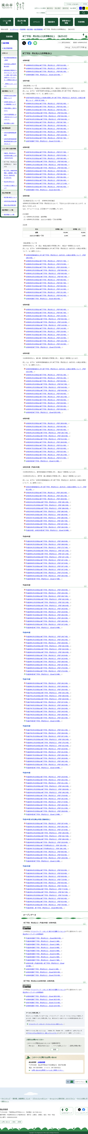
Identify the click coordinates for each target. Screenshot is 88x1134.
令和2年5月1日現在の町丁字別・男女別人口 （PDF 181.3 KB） (47, 455)
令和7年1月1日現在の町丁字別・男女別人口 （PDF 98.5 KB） (47, 158)
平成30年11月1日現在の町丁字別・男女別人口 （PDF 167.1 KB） (48, 554)
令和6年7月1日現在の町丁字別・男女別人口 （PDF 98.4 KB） (47, 177)
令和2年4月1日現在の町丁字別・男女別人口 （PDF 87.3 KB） (47, 458)
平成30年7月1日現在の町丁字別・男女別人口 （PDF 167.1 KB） (48, 566)
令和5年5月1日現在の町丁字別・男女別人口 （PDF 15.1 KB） (47, 292)
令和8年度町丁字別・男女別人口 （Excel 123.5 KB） (44, 74)
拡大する (65, 8)
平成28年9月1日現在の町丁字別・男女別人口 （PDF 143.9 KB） (48, 655)
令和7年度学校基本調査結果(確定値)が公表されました (10, 141)
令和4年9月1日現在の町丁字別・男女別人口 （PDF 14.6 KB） (47, 328)
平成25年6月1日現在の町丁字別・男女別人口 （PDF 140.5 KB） (48, 805)
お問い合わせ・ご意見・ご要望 (11, 1122)
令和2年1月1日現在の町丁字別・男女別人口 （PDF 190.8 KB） (47, 499)
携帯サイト (5, 1101)
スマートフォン (80, 1082)
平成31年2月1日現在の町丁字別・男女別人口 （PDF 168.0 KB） (48, 544)
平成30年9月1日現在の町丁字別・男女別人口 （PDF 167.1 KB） (48, 560)
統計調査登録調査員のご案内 (10, 59)
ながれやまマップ (67, 1113)
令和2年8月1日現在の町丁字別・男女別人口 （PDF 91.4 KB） (47, 445)
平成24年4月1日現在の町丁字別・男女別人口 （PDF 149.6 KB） (48, 858)
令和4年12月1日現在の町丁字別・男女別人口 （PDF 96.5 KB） (47, 319)
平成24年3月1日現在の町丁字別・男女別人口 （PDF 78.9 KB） (47, 905)
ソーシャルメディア (81, 1113)
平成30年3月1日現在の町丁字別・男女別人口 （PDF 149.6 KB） (48, 590)
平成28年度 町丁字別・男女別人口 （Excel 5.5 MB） (44, 674)
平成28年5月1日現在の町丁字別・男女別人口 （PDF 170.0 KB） (48, 668)
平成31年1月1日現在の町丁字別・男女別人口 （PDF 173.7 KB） (48, 547)
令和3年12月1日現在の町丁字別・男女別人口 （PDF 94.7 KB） (47, 384)
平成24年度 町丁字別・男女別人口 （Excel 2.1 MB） (44, 861)
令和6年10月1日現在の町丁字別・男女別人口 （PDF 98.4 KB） (47, 168)
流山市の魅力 (21, 22)
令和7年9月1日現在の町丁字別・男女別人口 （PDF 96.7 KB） (47, 122)
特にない (32, 1046)
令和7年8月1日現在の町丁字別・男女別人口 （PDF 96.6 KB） (47, 125)
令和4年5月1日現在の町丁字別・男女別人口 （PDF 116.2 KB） (47, 341)
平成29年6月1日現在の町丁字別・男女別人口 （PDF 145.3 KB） (48, 618)
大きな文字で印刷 (78, 47)
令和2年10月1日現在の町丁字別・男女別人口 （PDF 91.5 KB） (47, 439)
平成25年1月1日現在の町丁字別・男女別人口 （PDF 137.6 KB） (48, 830)
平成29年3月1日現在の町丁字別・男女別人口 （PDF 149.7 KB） (48, 636)
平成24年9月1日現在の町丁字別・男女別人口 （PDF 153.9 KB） (48, 842)
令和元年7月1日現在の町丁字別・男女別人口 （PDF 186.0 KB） (48, 518)
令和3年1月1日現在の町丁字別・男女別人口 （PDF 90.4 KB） (47, 429)
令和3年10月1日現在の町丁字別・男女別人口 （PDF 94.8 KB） (47, 390)
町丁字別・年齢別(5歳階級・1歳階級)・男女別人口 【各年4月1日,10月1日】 (10, 174)
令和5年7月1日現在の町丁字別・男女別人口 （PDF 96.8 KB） (47, 286)
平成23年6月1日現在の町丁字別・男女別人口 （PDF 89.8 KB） (47, 876)
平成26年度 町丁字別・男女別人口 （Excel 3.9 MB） (44, 768)
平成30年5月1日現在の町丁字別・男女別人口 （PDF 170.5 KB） (48, 573)
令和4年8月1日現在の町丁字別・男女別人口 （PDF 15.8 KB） (47, 331)
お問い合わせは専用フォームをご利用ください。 (48, 1070)
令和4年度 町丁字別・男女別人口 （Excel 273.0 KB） (44, 347)
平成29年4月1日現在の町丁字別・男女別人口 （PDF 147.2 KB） (48, 624)
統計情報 (30, 29)
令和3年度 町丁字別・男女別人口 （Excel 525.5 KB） (44, 412)
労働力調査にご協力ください (10, 109)
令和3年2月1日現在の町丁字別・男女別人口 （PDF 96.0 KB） (47, 426)
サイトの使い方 (82, 1098)
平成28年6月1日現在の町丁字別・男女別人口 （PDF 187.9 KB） (48, 665)
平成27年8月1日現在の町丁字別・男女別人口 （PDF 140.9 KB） (48, 705)
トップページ (14, 29)
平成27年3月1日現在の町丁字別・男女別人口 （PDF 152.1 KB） (48, 730)
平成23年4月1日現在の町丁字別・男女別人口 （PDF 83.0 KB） (47, 870)
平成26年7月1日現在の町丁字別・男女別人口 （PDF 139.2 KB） (48, 755)
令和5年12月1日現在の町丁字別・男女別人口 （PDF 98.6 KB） (47, 270)
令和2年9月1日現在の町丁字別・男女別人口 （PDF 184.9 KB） (47, 442)
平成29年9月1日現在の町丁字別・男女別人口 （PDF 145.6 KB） (48, 609)
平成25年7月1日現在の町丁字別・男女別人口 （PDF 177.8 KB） (48, 802)
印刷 (66, 47)
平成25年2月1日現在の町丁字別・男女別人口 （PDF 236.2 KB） (48, 826)
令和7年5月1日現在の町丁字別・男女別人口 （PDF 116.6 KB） (47, 135)
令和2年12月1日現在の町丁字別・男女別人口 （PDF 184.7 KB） (48, 433)
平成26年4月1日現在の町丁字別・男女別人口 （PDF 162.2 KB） (48, 764)
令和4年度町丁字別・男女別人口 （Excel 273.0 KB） (44, 975)
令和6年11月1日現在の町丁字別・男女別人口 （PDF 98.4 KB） (47, 164)
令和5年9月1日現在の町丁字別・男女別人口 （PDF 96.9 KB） (47, 280)
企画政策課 (41, 1062)
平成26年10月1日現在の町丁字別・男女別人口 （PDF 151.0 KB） (48, 745)
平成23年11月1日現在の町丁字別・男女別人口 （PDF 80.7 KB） (48, 892)
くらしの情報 (7, 22)
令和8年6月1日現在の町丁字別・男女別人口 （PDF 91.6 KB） (47, 65)
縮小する (49, 8)
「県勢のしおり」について (10, 85)
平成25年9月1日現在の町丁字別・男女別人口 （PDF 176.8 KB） (48, 795)
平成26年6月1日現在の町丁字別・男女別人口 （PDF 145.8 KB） (48, 758)
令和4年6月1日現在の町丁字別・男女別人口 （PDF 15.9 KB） (47, 338)
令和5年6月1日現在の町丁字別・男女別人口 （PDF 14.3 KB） (47, 289)
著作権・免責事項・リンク (21, 1098)
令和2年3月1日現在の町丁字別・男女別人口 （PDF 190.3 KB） (47, 492)
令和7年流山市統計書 (10, 201)
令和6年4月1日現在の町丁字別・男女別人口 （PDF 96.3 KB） (47, 186)
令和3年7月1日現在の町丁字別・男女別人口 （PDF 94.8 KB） (47, 400)
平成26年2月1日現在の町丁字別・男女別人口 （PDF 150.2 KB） (48, 780)
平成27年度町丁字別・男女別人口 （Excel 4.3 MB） (44, 951)
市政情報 (81, 22)
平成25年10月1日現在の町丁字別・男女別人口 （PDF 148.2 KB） (48, 792)
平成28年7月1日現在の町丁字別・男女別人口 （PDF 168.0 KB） (48, 661)
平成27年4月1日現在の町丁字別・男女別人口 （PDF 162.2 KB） (48, 718)
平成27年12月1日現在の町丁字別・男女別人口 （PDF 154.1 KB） (48, 693)
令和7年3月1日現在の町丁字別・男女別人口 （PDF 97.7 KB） (47, 152)
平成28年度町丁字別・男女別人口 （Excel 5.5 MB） (44, 954)
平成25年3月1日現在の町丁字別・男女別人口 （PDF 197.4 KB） (48, 823)
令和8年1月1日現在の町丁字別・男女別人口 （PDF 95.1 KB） (47, 110)
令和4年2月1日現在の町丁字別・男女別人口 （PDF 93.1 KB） (47, 378)
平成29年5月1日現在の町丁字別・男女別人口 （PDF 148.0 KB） (48, 621)
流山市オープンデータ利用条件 (33, 934)
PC (68, 1082)
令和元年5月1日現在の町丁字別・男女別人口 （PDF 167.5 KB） (48, 524)
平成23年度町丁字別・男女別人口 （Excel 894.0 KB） (44, 938)
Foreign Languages (73, 4)
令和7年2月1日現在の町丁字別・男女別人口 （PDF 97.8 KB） (47, 155)
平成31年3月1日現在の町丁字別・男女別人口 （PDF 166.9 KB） (48, 541)
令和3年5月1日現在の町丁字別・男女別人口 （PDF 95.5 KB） (47, 406)
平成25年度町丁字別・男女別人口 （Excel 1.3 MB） (44, 944)
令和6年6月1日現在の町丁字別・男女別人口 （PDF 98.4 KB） (47, 180)
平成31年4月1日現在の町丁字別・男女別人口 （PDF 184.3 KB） (48, 527)
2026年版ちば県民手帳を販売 (10, 65)
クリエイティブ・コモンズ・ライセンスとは (47, 1024)
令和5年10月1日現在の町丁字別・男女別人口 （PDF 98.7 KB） (47, 276)
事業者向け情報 (66, 22)
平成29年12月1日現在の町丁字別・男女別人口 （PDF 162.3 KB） (48, 599)
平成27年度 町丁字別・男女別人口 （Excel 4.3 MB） (44, 721)
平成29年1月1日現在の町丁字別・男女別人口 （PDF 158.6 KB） (48, 643)
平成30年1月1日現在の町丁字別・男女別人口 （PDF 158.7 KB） (48, 596)
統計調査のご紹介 (9, 123)
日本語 (85, 4)
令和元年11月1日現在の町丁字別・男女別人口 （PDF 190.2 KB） (48, 505)
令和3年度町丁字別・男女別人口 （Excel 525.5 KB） (44, 972)
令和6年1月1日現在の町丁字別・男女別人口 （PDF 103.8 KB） (47, 267)
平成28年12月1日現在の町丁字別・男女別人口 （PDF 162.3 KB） (48, 646)
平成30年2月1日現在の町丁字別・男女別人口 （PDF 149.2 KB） (48, 593)
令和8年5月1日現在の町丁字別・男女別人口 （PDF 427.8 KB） (47, 68)
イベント (36, 22)
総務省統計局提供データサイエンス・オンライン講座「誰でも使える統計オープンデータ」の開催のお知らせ (10, 75)
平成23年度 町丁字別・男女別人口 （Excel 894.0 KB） (45, 908)
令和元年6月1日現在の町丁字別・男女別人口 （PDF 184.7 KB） (48, 521)
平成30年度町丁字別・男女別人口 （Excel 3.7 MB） (44, 960)
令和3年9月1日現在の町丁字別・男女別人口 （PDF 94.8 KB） (47, 393)
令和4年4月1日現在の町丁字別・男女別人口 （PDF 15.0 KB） (47, 344)
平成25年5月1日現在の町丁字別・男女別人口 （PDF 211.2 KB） (48, 808)
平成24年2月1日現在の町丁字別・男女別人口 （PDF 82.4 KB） (47, 901)
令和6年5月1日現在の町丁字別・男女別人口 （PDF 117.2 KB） (47, 183)
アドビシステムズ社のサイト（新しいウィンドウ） (42, 1033)
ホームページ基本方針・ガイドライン (62, 1098)
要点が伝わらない (44, 1046)
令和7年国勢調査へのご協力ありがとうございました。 (10, 117)
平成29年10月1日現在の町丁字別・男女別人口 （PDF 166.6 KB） (48, 605)
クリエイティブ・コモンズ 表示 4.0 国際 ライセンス (47, 931)
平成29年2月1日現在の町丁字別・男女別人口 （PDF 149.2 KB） (48, 640)
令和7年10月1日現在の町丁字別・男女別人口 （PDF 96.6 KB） (47, 119)
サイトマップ (5, 1098)
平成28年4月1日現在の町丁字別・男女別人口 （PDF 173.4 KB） (48, 671)
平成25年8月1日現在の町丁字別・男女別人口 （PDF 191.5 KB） (48, 799)
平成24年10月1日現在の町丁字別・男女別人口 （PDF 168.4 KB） (48, 839)
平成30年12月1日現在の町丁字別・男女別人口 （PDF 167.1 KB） (48, 550)
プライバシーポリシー (40, 1098)
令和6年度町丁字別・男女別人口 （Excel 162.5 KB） (44, 190)
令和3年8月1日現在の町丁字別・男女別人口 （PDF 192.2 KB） (47, 397)
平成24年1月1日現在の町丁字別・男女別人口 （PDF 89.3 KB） (47, 898)
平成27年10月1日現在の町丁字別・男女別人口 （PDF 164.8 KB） (48, 699)
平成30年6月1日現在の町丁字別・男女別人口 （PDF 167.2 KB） (48, 569)
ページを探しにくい (60, 1046)
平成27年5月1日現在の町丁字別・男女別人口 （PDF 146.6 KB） (48, 714)
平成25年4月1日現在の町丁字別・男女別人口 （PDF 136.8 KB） (48, 811)
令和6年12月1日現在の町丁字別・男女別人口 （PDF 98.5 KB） (47, 161)
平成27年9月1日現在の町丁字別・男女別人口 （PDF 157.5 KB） (48, 702)
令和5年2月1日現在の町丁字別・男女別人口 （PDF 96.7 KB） (47, 312)
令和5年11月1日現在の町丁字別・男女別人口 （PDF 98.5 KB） (47, 273)
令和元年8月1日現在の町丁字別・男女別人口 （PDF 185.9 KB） (48, 514)
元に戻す (57, 8)
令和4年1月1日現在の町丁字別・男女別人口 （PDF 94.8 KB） (47, 381)
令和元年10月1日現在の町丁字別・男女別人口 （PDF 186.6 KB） (48, 508)
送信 (54, 1049)
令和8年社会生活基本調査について (10, 97)
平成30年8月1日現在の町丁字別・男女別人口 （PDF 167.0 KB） (48, 563)
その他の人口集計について (10, 187)
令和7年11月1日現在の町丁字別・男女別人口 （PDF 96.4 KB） (47, 116)
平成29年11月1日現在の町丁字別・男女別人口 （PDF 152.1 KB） (48, 602)
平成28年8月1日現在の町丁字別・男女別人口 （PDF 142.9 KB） (48, 658)
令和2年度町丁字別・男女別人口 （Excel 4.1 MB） (43, 969)
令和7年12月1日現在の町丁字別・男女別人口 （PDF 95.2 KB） (47, 113)
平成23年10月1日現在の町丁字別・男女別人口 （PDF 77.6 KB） (48, 889)
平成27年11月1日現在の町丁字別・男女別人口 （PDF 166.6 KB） (48, 696)
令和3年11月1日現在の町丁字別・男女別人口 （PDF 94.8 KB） (47, 387)
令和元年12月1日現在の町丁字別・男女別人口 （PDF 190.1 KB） (48, 502)
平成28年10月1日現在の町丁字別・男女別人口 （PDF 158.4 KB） (48, 652)
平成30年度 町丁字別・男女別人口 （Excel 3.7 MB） (44, 579)
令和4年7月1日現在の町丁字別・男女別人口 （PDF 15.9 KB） (47, 335)
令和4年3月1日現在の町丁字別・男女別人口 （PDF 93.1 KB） (47, 375)
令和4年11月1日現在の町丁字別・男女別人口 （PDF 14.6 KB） (47, 322)
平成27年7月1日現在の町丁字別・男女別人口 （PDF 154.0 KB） (48, 708)
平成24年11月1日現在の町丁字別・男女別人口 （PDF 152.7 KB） (48, 836)
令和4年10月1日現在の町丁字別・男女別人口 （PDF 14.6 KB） (47, 325)
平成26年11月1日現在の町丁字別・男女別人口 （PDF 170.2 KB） (48, 742)
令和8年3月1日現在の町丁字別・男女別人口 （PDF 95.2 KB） (47, 103)
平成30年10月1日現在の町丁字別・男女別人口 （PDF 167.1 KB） (48, 557)
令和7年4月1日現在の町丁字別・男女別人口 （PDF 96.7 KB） (47, 138)
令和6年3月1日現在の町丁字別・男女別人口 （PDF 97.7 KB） (47, 261)
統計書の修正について (10, 197)
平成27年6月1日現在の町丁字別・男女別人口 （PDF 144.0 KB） (48, 711)
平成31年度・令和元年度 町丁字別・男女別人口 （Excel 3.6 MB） (48, 530)
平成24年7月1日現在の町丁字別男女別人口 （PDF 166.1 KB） (47, 848)
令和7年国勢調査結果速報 (10, 134)
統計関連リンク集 (9, 214)
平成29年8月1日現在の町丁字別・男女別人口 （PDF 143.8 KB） (48, 612)
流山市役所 (4, 1109)
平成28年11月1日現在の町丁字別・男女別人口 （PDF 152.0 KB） (48, 649)
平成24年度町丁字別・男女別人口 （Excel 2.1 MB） (44, 941)
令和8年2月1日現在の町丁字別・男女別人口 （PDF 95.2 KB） (47, 106)
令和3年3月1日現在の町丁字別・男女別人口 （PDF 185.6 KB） (47, 423)
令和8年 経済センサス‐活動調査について (10, 103)
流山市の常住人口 (9, 181)
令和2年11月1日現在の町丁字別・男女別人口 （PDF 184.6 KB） (48, 436)
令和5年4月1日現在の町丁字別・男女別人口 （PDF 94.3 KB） (47, 295)
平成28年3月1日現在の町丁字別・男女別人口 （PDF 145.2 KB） (48, 683)
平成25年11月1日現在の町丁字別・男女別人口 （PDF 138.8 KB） (48, 789)
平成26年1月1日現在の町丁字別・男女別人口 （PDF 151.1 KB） (48, 783)
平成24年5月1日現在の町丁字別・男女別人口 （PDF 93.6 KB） (47, 855)
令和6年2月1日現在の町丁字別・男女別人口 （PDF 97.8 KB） (47, 264)
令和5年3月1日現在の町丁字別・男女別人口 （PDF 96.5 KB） (47, 309)
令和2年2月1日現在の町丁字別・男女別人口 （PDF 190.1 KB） (47, 496)
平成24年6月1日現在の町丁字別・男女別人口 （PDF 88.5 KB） (47, 852)
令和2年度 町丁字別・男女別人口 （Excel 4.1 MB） (44, 461)
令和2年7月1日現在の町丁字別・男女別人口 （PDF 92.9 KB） (47, 448)
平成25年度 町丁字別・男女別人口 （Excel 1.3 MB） (44, 814)
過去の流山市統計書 (10, 205)
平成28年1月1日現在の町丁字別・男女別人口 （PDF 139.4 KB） (48, 689)
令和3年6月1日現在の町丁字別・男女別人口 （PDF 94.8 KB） (47, 403)
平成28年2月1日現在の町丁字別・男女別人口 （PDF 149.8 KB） (48, 686)
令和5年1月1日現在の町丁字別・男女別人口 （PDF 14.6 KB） (47, 316)
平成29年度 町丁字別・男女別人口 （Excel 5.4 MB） (44, 627)
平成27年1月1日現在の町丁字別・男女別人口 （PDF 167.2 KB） (48, 736)
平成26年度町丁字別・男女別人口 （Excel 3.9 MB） (44, 947)
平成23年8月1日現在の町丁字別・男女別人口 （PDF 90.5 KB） (47, 883)
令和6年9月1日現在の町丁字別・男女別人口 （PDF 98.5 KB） (47, 171)
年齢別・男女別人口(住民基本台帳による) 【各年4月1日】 (11, 155)
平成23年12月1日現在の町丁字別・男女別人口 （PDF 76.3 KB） (48, 895)
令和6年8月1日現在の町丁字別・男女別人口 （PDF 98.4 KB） (47, 174)
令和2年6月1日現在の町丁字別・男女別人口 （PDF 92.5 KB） (47, 451)
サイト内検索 (40, 12)
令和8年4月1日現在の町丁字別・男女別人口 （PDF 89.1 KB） (47, 71)
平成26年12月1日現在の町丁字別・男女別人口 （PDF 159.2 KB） (48, 739)
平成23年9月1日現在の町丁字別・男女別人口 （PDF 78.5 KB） (47, 886)
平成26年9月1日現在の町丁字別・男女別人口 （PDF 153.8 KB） (48, 749)
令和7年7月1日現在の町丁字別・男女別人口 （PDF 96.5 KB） (47, 128)
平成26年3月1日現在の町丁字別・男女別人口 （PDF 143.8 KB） (48, 777)
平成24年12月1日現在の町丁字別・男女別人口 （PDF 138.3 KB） (48, 833)
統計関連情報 (38, 29)
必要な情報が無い (76, 1046)
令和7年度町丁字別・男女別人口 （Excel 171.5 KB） (44, 141)
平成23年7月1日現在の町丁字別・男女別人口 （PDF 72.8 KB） (47, 879)
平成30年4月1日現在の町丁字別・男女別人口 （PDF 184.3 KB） (48, 576)
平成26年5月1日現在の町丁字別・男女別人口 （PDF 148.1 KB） (48, 761)
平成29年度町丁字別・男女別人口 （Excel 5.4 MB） (44, 957)
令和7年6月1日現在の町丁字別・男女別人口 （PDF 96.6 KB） (47, 132)
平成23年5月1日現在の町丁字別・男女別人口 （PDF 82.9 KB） (47, 873)
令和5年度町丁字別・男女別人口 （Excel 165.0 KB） (44, 298)
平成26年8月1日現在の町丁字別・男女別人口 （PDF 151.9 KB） (48, 752)
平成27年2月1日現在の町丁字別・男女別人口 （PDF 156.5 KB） (48, 733)
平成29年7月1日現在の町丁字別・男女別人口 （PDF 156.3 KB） (48, 615)
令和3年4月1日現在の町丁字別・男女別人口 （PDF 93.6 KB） (47, 409)
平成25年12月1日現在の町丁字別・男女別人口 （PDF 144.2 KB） (48, 786)
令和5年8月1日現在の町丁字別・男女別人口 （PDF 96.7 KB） (47, 283)
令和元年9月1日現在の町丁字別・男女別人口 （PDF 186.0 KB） (48, 511)
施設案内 (51, 22)
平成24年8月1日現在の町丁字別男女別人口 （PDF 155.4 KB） (47, 845)
